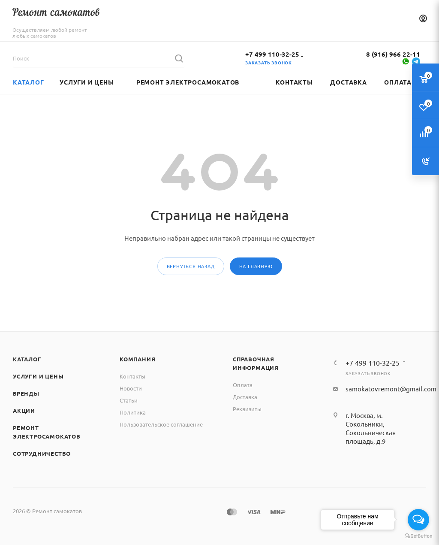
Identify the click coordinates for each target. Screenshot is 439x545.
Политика (133, 412)
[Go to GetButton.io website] (418, 536)
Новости (131, 388)
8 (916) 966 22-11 (393, 54)
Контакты (132, 376)
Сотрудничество (42, 453)
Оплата (243, 384)
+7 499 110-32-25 (272, 54)
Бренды (26, 393)
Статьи (129, 400)
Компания (137, 359)
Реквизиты (247, 408)
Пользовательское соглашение (161, 424)
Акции (24, 410)
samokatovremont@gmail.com (391, 389)
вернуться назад (191, 266)
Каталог (27, 359)
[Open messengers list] (418, 519)
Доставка (245, 396)
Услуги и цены (38, 376)
